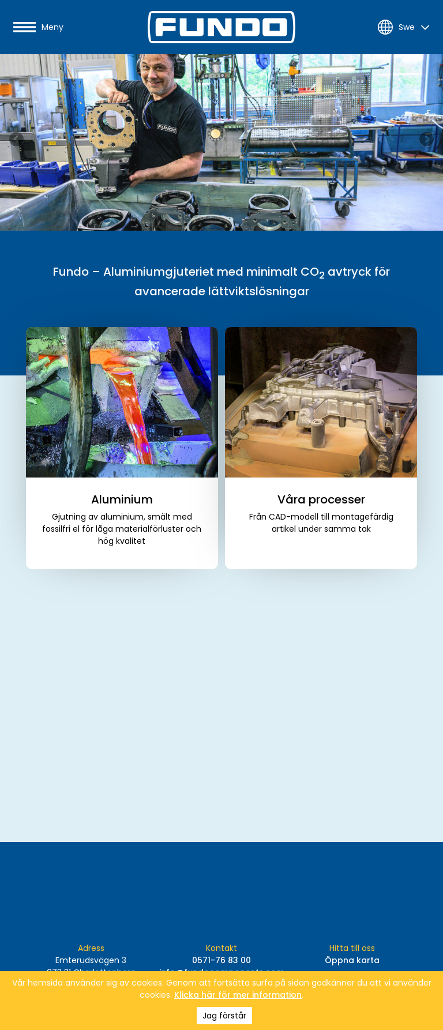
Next (425, 140)
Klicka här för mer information (238, 995)
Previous (17, 140)
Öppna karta (352, 960)
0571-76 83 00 (221, 960)
